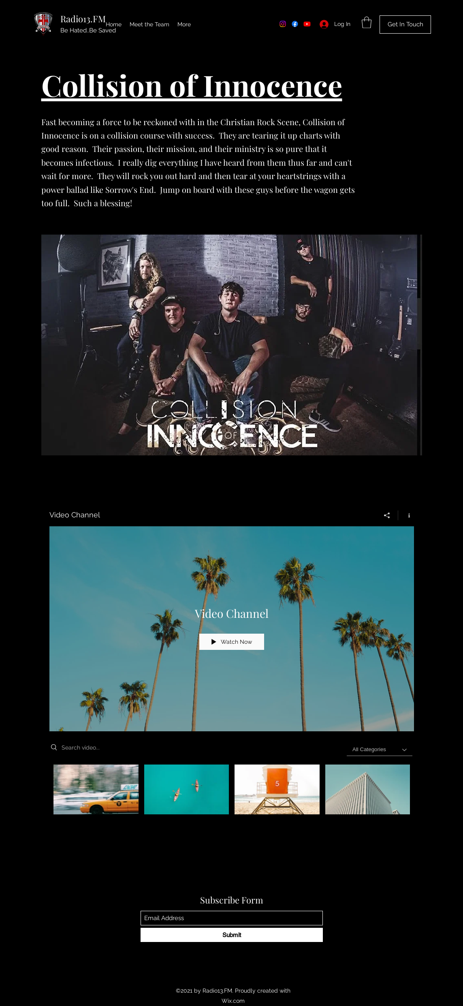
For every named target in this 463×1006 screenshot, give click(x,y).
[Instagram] (283, 24)
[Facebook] (295, 24)
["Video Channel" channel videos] (231, 798)
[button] (366, 22)
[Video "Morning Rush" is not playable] (96, 789)
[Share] (387, 515)
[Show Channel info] (406, 515)
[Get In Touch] (405, 24)
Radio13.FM (83, 19)
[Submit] (232, 935)
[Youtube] (307, 24)
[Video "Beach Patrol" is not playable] (277, 789)
